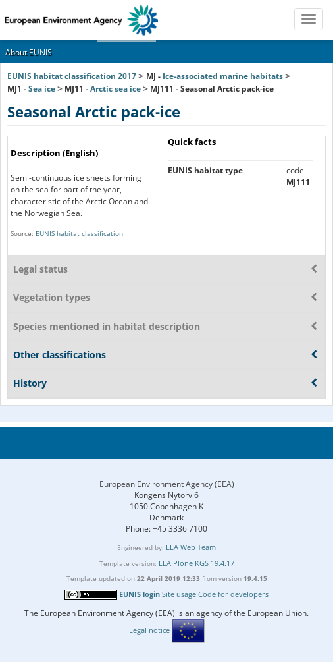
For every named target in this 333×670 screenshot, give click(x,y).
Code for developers (233, 594)
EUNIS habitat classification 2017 (71, 76)
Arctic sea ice (115, 88)
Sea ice (41, 88)
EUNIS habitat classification (79, 233)
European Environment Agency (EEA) (166, 483)
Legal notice (149, 630)
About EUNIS (28, 52)
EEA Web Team (191, 547)
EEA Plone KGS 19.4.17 (196, 563)
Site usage (179, 594)
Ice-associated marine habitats (223, 76)
